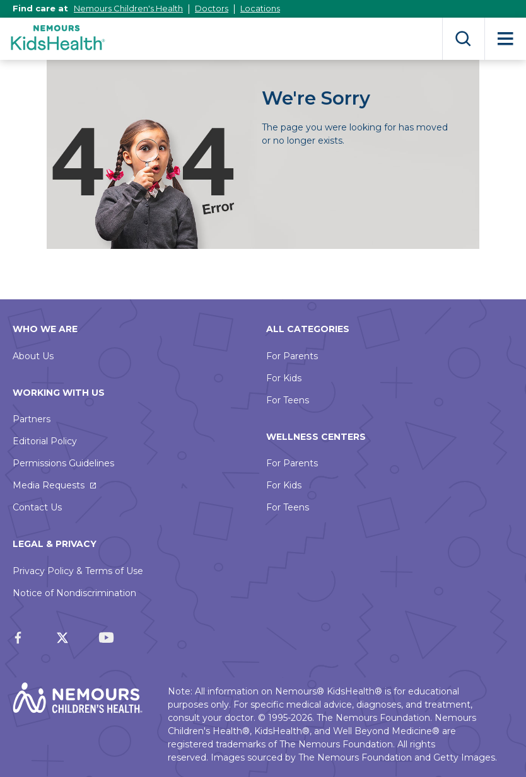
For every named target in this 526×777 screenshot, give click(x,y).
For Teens (287, 400)
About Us (33, 356)
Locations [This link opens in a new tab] (260, 8)
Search (463, 39)
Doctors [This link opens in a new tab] (211, 8)
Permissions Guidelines (63, 463)
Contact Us (37, 507)
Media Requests (49, 485)
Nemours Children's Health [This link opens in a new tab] (128, 8)
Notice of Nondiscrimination (74, 593)
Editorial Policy (45, 441)
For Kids (283, 378)
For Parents (292, 356)
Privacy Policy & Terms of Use (78, 571)
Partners (31, 419)
